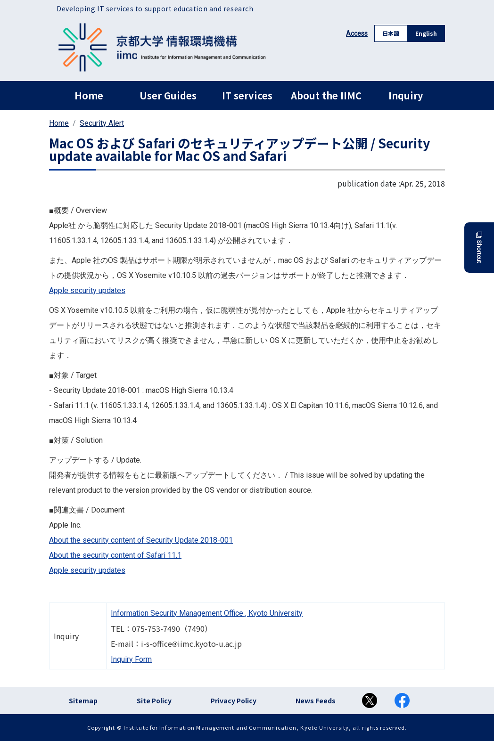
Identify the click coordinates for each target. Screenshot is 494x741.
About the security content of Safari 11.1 (115, 555)
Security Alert (102, 123)
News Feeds (316, 700)
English (426, 33)
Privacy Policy (233, 700)
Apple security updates (87, 290)
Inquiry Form (131, 659)
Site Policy (154, 700)
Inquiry (405, 95)
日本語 (390, 33)
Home (88, 95)
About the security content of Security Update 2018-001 (141, 540)
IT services (247, 95)
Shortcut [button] (479, 247)
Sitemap (83, 700)
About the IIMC (326, 95)
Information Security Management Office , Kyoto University (207, 613)
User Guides (168, 95)
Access (357, 33)
